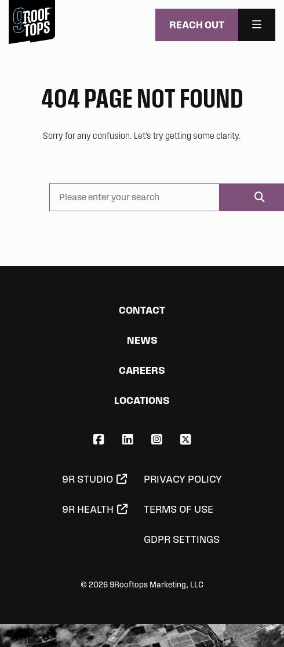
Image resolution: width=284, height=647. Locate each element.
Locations (142, 400)
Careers (142, 370)
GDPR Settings (182, 539)
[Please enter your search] (134, 197)
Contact (142, 309)
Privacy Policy (183, 479)
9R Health (88, 509)
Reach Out (196, 24)
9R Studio (87, 479)
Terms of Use (178, 509)
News (142, 339)
